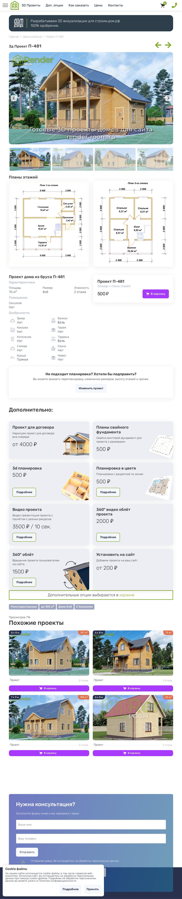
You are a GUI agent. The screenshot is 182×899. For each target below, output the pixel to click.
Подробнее (24, 492)
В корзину (158, 293)
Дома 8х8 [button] (65, 606)
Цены (98, 5)
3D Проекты (31, 5)
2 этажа (49, 680)
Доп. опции (54, 5)
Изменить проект (91, 388)
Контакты (115, 5)
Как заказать (79, 5)
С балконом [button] (84, 606)
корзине (126, 595)
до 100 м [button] (47, 606)
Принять (93, 889)
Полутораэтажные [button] (24, 606)
